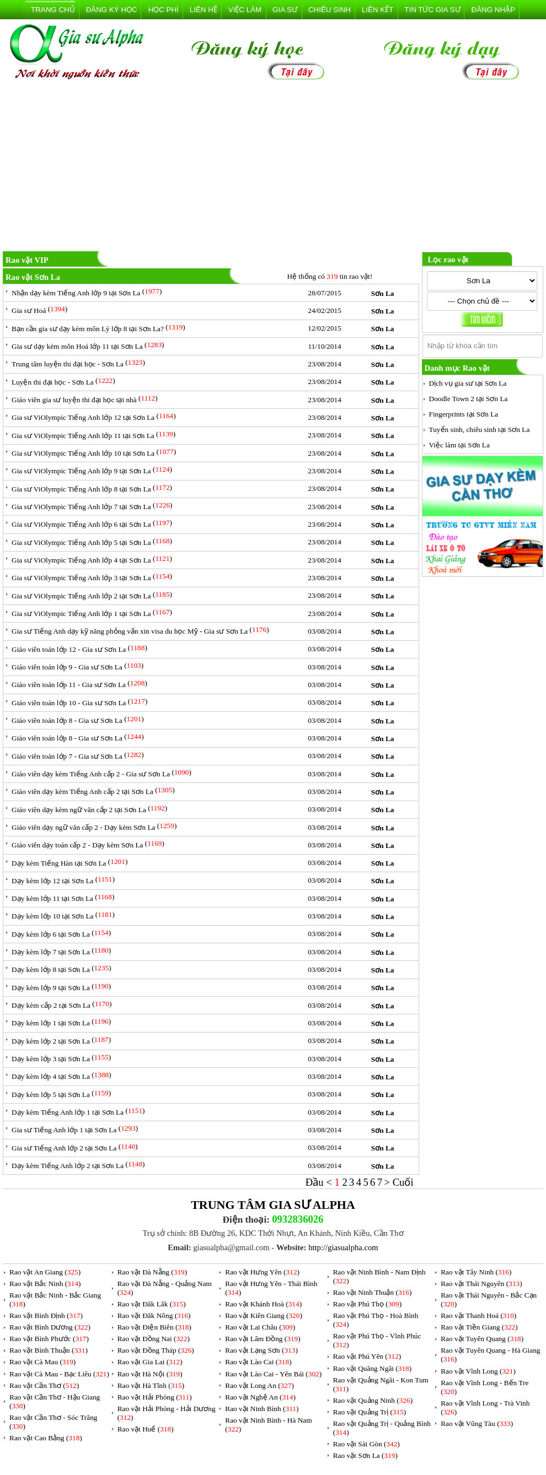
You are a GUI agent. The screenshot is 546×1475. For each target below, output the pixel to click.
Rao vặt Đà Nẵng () (152, 1272)
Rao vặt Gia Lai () (150, 1362)
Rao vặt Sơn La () (365, 1455)
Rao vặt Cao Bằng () (45, 1438)
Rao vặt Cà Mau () (42, 1362)
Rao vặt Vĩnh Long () (478, 1371)
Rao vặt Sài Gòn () (366, 1444)
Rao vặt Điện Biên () (154, 1327)
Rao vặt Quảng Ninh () (373, 1400)
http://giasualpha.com (343, 1247)
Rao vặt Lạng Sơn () (261, 1350)
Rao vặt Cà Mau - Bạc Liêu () (59, 1374)
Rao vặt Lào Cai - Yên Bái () (273, 1374)
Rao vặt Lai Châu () (260, 1327)
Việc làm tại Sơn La (459, 445)
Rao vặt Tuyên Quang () (482, 1338)
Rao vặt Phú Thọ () (367, 1304)
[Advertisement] (273, 167)
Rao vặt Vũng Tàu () (477, 1423)
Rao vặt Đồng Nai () (153, 1338)
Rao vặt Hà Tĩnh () (151, 1385)
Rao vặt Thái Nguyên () (481, 1283)
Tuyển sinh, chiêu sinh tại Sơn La (479, 429)
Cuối (403, 1182)
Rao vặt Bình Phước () (49, 1338)
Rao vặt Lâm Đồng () (262, 1338)
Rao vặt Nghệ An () (260, 1397)
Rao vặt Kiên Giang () (263, 1315)
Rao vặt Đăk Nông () (154, 1315)
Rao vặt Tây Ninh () (476, 1272)
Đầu (316, 1182)
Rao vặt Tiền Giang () (479, 1327)
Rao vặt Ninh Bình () (261, 1408)
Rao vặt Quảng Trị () (369, 1412)
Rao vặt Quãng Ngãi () (372, 1368)
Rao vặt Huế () (145, 1429)
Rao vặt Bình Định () (46, 1315)
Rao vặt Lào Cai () (258, 1362)
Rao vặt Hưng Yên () (262, 1272)
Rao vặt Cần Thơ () (44, 1385)
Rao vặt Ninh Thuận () (372, 1292)
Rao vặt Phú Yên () (367, 1356)
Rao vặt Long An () (259, 1385)
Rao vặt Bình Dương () (49, 1327)
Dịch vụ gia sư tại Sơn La (468, 383)
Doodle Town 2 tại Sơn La (468, 399)
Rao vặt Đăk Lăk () (151, 1304)
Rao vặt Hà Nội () (150, 1374)
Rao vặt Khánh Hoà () (263, 1304)
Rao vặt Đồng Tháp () (155, 1350)
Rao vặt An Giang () (45, 1272)
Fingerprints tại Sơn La (464, 414)
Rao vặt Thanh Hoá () (478, 1315)
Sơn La (382, 293)
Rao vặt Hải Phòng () (154, 1397)
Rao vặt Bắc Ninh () (45, 1283)
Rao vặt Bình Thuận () (48, 1350)
